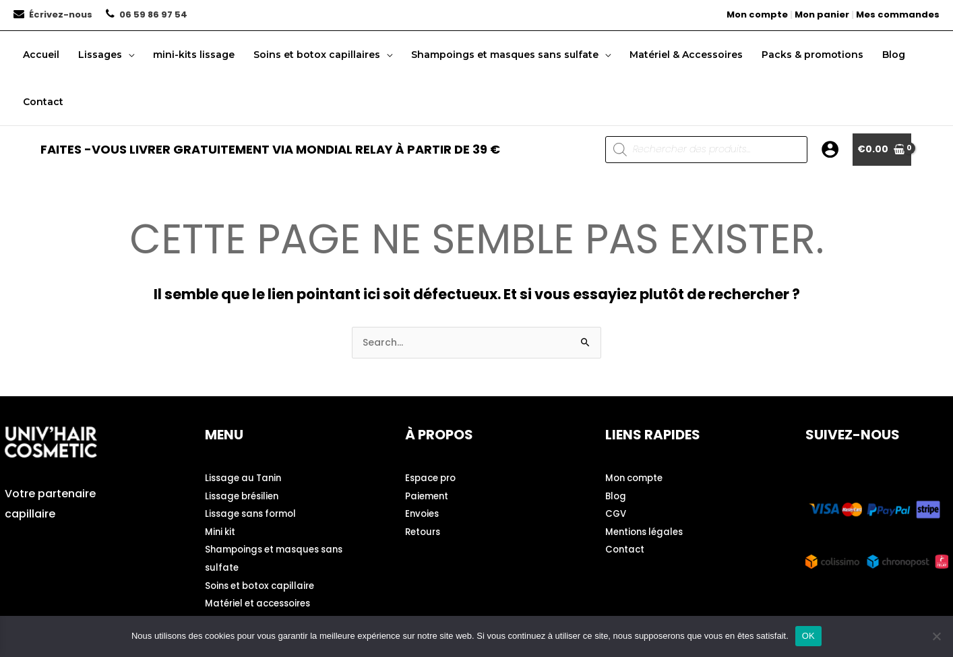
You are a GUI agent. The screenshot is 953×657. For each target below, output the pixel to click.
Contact (625, 548)
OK (808, 636)
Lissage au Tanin (245, 477)
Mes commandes (898, 14)
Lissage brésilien (245, 495)
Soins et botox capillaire (264, 583)
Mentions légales (647, 530)
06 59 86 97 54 (153, 14)
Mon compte (757, 14)
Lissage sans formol (254, 513)
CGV (616, 513)
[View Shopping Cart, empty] (882, 149)
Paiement (428, 495)
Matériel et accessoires (262, 600)
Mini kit (221, 530)
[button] (128, 54)
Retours (424, 530)
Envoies (423, 513)
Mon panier (822, 14)
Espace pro (433, 477)
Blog (616, 495)
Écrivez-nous (60, 14)
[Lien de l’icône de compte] (830, 149)
